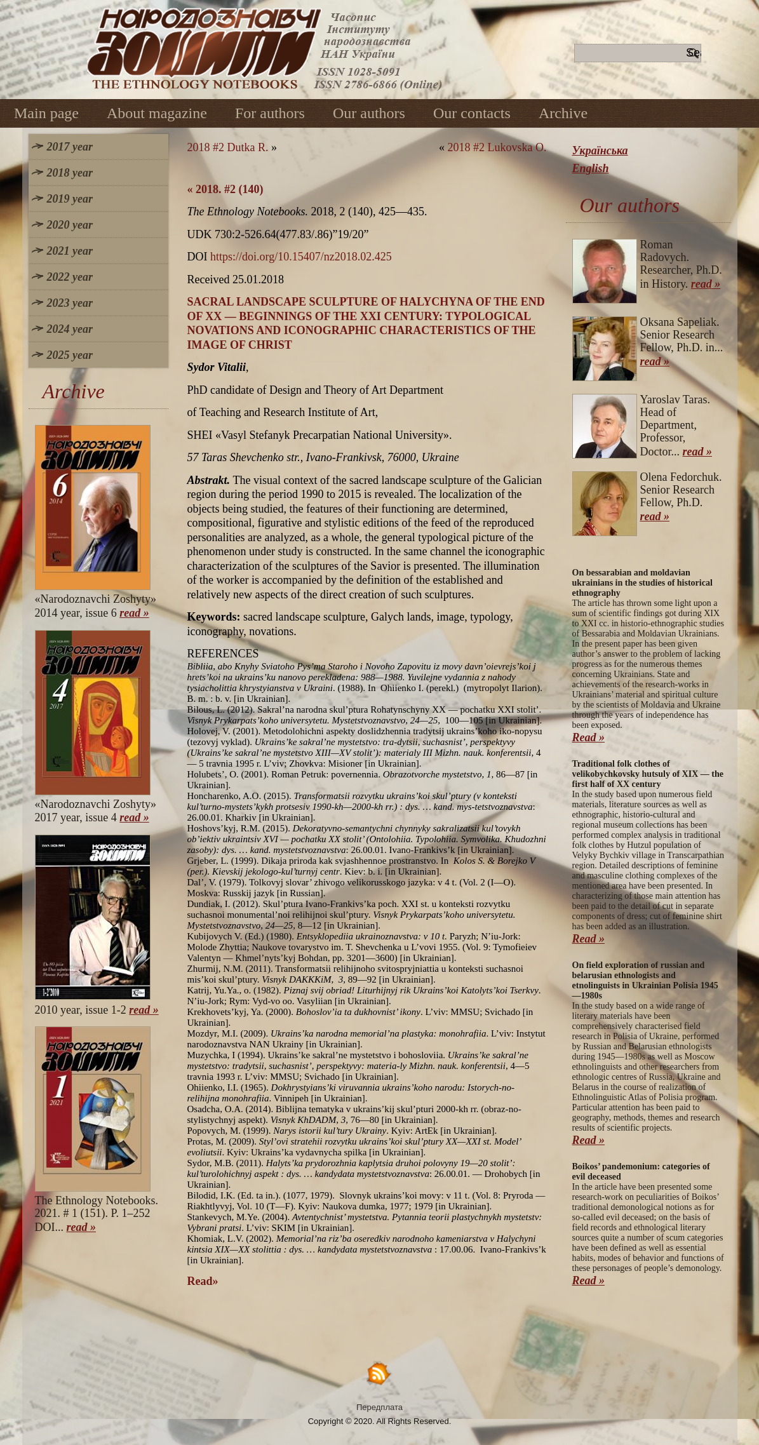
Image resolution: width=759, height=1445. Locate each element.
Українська (600, 150)
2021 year (70, 251)
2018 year (70, 172)
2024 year (70, 329)
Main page (46, 113)
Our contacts (472, 113)
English (590, 168)
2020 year (70, 224)
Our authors (369, 113)
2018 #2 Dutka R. (228, 147)
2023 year (70, 303)
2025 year (70, 355)
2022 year (70, 277)
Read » (588, 737)
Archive (563, 113)
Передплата (379, 1407)
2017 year (70, 146)
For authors (270, 113)
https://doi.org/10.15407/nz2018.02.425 (301, 256)
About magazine (157, 113)
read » (134, 613)
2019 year (70, 198)
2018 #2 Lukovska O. (497, 147)
